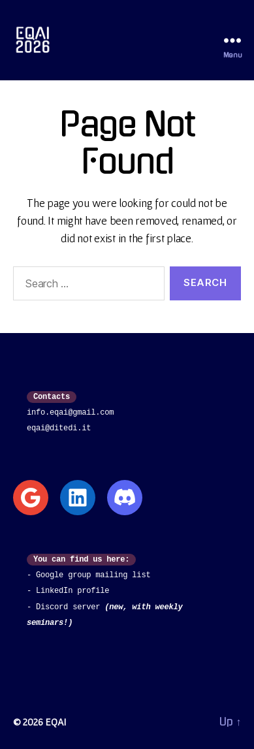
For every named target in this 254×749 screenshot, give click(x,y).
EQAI (55, 721)
